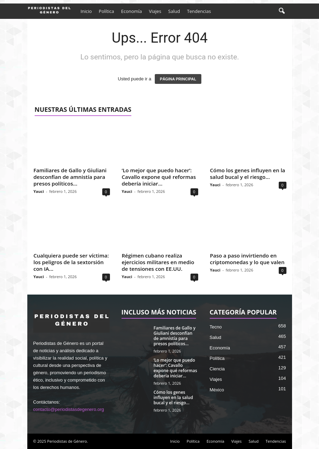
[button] (281, 11)
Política (106, 11)
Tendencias (199, 11)
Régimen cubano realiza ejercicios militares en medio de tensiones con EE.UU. (158, 262)
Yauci (39, 191)
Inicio (86, 11)
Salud (174, 11)
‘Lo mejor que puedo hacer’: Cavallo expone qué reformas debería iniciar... (159, 177)
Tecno (216, 326)
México (217, 389)
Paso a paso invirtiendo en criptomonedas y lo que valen (247, 259)
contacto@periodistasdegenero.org (68, 409)
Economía (131, 11)
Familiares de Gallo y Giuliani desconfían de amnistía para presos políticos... (70, 177)
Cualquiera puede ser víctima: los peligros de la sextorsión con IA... (71, 262)
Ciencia (217, 368)
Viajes (155, 11)
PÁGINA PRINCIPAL (178, 79)
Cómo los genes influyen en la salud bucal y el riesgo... (247, 173)
